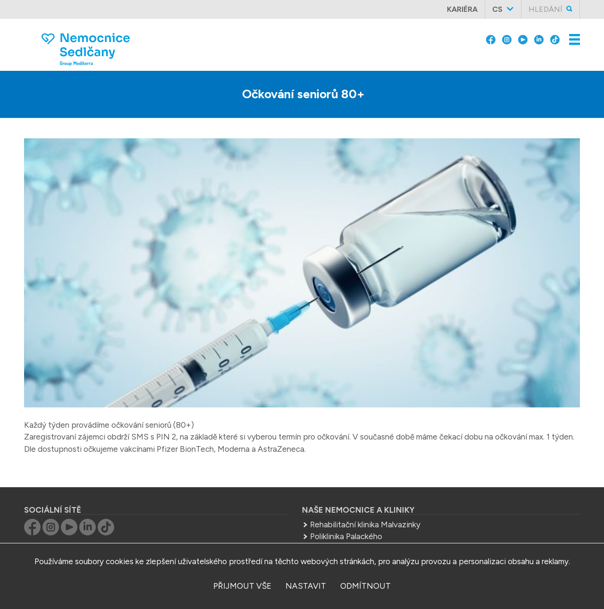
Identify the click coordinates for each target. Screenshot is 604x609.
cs (497, 9)
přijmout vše (242, 586)
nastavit (305, 586)
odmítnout (365, 586)
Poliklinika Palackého (346, 536)
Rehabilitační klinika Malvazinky (365, 524)
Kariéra (462, 9)
